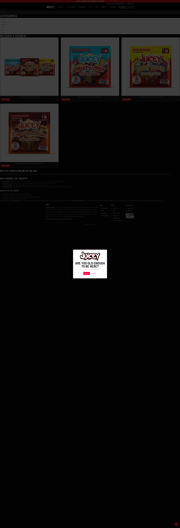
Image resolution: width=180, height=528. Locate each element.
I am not (93, 273)
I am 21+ (87, 273)
